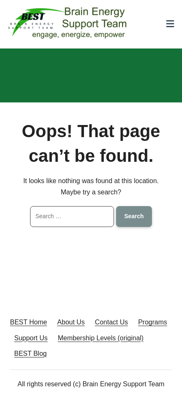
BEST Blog (30, 353)
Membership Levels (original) (101, 338)
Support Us (31, 338)
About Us (71, 322)
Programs (152, 322)
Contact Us (111, 322)
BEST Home (28, 322)
